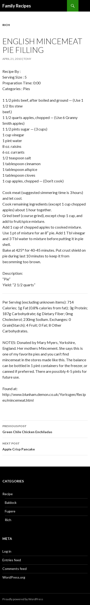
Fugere (10, 511)
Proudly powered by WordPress (22, 599)
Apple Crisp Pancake (45, 446)
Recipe (7, 494)
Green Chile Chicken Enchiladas (45, 428)
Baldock (11, 502)
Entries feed (11, 560)
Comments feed (14, 569)
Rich (6, 25)
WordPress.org (13, 577)
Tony (27, 59)
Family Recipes (16, 5)
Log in (6, 551)
